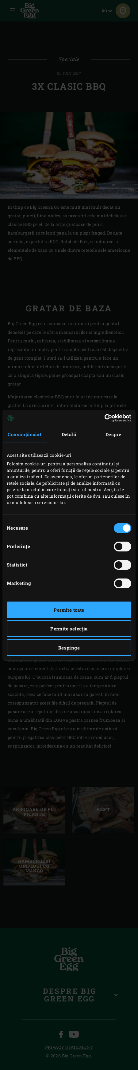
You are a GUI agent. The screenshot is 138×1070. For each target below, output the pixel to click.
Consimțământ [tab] (24, 434)
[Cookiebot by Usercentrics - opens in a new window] (104, 418)
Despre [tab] (113, 434)
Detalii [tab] (69, 434)
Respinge (69, 648)
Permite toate (69, 610)
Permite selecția (68, 629)
